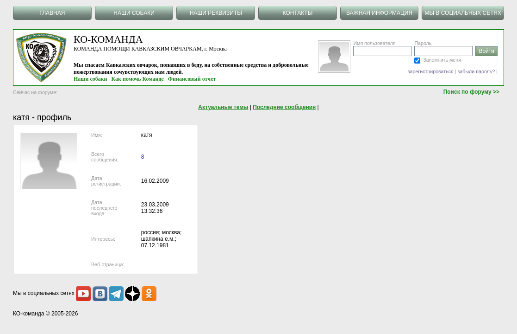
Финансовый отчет (192, 79)
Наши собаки (90, 79)
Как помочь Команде (138, 79)
